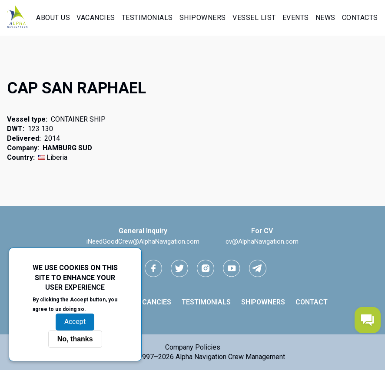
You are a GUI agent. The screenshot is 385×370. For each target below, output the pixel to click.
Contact (311, 302)
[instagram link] (205, 268)
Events (295, 17)
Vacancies (95, 17)
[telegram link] (257, 268)
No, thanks (75, 339)
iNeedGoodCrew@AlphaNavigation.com (142, 241)
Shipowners (202, 17)
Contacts (360, 17)
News (325, 17)
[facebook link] (153, 268)
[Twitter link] (179, 268)
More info (102, 309)
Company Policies (192, 347)
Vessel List (254, 17)
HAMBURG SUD (67, 148)
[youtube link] (231, 268)
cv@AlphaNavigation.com (262, 241)
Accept (75, 321)
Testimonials (147, 17)
